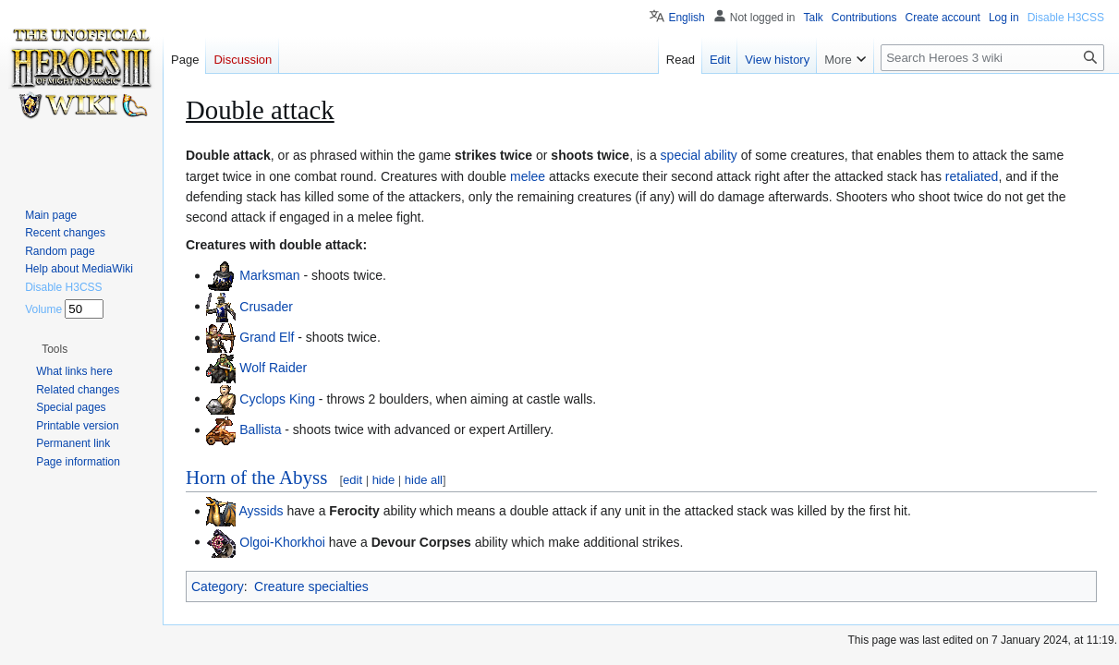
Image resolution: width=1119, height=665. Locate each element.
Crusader (266, 305)
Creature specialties (311, 586)
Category (217, 586)
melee (527, 176)
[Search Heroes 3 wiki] (992, 57)
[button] (54, 349)
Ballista (260, 429)
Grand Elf (266, 337)
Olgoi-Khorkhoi (282, 541)
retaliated (972, 176)
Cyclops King (277, 398)
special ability (699, 155)
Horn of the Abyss (256, 477)
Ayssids (261, 510)
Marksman (269, 275)
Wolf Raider (273, 367)
